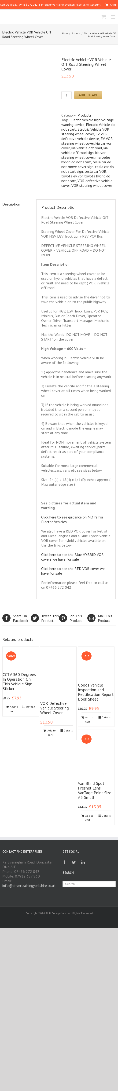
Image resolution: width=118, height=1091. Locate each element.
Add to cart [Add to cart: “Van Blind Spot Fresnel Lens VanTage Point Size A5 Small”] (89, 818)
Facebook (16, 618)
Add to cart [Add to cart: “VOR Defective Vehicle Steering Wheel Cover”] (52, 732)
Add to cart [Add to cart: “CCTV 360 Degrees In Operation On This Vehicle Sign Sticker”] (14, 709)
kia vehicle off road (86, 148)
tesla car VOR (95, 171)
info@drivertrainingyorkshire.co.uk (63, 4)
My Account (93, 4)
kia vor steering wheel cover (83, 155)
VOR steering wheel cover (91, 185)
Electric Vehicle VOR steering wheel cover (85, 131)
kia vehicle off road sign (84, 150)
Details (30, 707)
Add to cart (88, 95)
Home (65, 33)
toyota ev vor (72, 176)
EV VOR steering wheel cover (87, 141)
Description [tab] (11, 204)
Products (75, 33)
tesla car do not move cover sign (86, 164)
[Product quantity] (67, 95)
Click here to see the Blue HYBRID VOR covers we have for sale (72, 557)
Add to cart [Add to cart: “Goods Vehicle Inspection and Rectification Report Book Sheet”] (89, 719)
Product (45, 618)
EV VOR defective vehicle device (84, 136)
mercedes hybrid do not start (86, 159)
